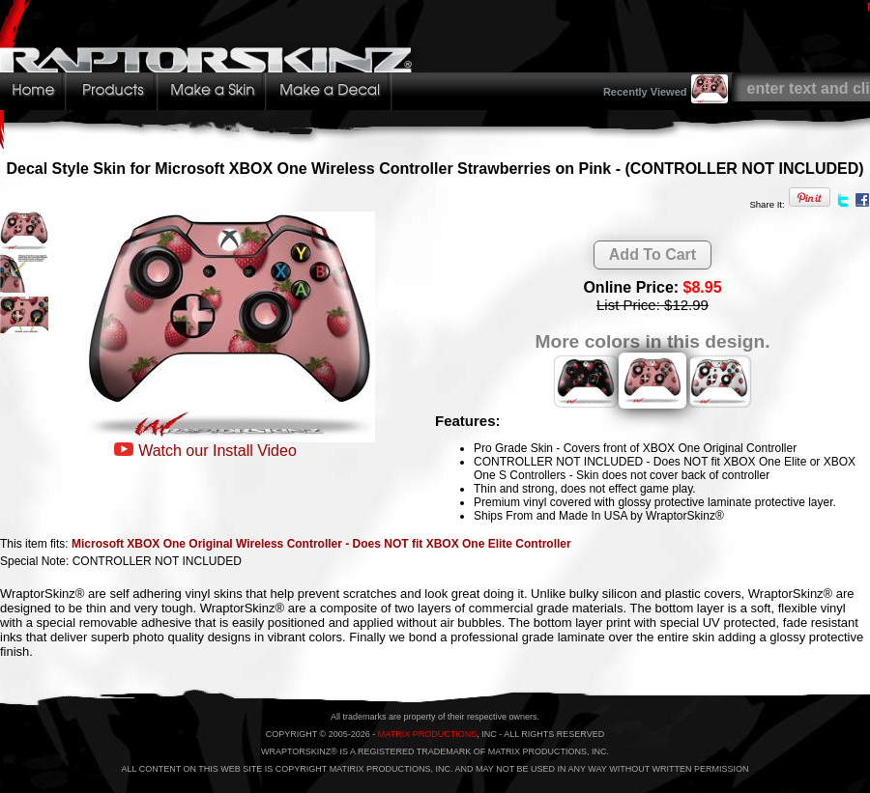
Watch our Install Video (217, 450)
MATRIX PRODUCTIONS (427, 734)
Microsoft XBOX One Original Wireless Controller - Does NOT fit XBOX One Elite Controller (321, 544)
